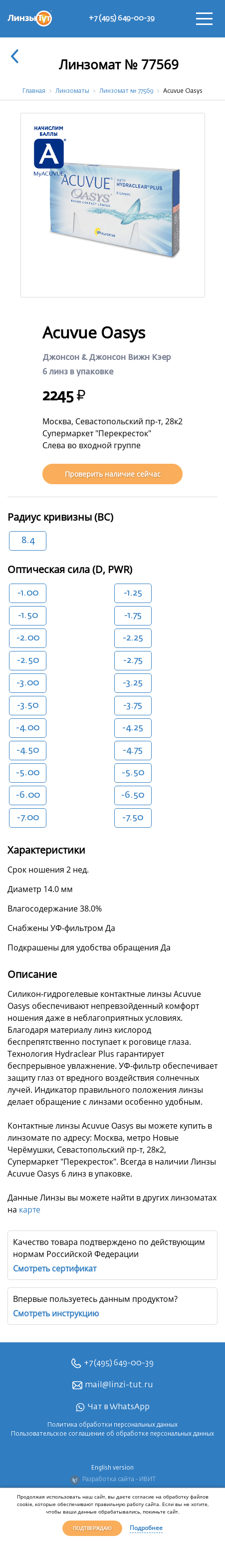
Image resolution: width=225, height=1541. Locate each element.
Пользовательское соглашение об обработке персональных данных (112, 1434)
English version (112, 1468)
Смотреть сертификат (54, 1268)
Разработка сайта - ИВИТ (113, 1480)
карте (29, 1209)
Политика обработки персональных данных (112, 1425)
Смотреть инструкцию (56, 1313)
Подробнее (146, 1528)
